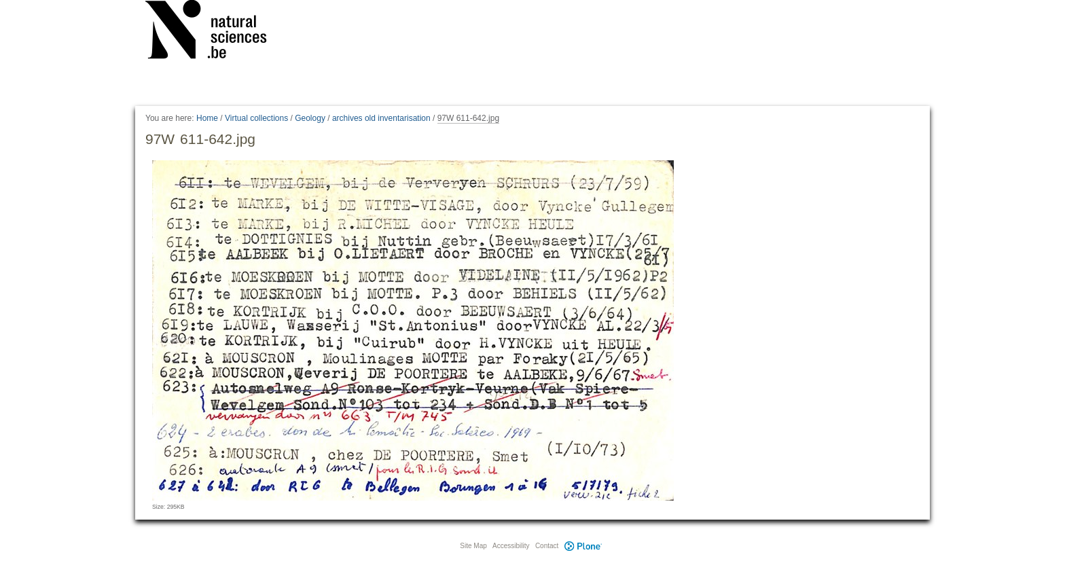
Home (207, 118)
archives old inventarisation (381, 118)
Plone (583, 546)
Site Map (473, 546)
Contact (546, 546)
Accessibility (510, 546)
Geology (310, 118)
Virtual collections (256, 118)
